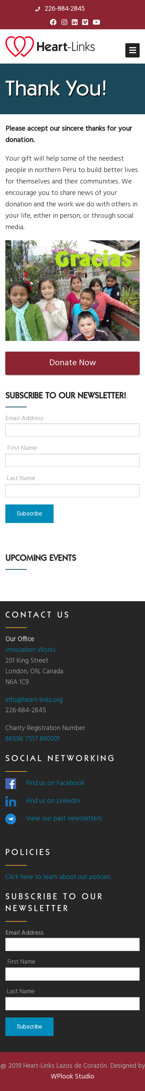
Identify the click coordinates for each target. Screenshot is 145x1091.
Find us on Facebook (55, 783)
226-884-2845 (60, 8)
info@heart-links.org (33, 700)
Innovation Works (30, 650)
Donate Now (72, 363)
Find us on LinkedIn (53, 801)
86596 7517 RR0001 (32, 739)
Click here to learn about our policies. (58, 877)
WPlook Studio (72, 1076)
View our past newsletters (64, 818)
